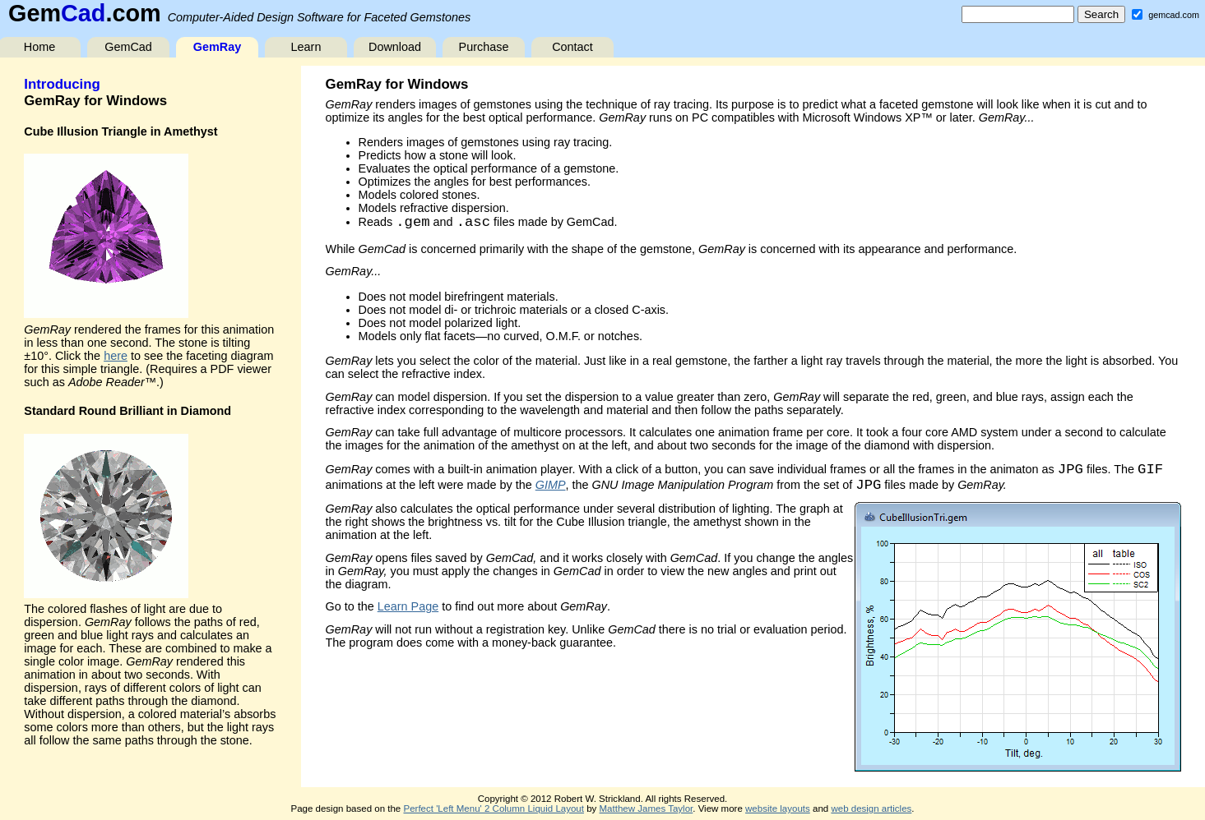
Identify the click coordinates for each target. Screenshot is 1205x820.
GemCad (128, 46)
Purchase (484, 46)
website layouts (777, 808)
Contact (572, 46)
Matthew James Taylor (646, 808)
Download (394, 46)
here (115, 355)
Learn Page (408, 606)
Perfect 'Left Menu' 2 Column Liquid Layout (493, 808)
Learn (306, 46)
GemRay (217, 46)
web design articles (871, 808)
